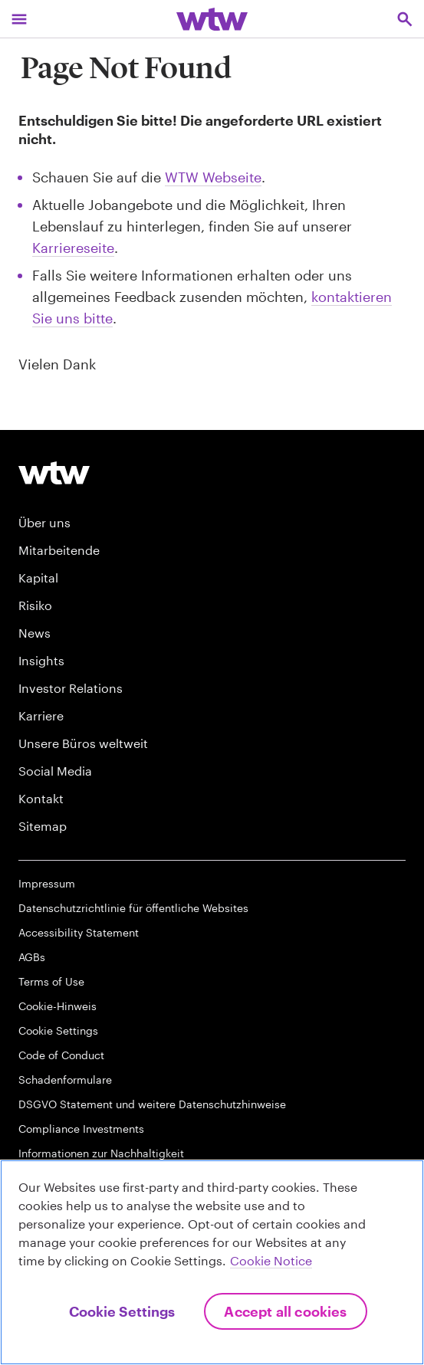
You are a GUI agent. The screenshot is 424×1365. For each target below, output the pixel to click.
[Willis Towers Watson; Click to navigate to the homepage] (212, 19)
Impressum (46, 883)
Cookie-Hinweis (57, 1005)
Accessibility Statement (78, 932)
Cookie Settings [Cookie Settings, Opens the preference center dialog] (122, 1311)
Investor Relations (70, 688)
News (34, 632)
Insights (41, 660)
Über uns (44, 522)
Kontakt (41, 798)
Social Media (55, 770)
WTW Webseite (213, 177)
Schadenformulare (65, 1079)
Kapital (38, 577)
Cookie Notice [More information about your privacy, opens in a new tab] (271, 1260)
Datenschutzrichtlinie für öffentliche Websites (133, 907)
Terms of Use (51, 981)
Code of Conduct (61, 1054)
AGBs (31, 956)
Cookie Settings (58, 1030)
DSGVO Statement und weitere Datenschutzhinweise (152, 1104)
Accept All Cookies (285, 1311)
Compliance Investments (81, 1128)
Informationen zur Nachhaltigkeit (101, 1153)
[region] (212, 1262)
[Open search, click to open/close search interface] (405, 19)
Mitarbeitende (59, 550)
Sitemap (42, 826)
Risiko (35, 605)
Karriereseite (73, 247)
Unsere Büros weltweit (83, 743)
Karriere (41, 715)
